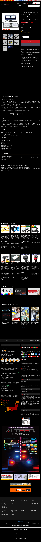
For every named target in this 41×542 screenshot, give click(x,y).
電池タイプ (3, 506)
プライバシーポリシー (20, 340)
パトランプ (23, 31)
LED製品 (12, 500)
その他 (13, 514)
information (4, 324)
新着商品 (22, 510)
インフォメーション (37, 10)
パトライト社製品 (5, 507)
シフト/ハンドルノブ (35, 503)
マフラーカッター (5, 514)
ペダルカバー (34, 504)
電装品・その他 (14, 510)
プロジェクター (14, 503)
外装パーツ (3, 511)
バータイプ (28, 32)
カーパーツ (33, 500)
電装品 (13, 511)
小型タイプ (3, 504)
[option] (10, 22)
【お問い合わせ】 (20, 521)
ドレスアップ (3, 510)
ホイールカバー (12, 10)
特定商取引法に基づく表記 (34, 340)
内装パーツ (3, 513)
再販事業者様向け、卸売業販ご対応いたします (15, 323)
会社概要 (6, 340)
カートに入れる (30, 41)
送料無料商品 (33, 510)
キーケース (13, 513)
